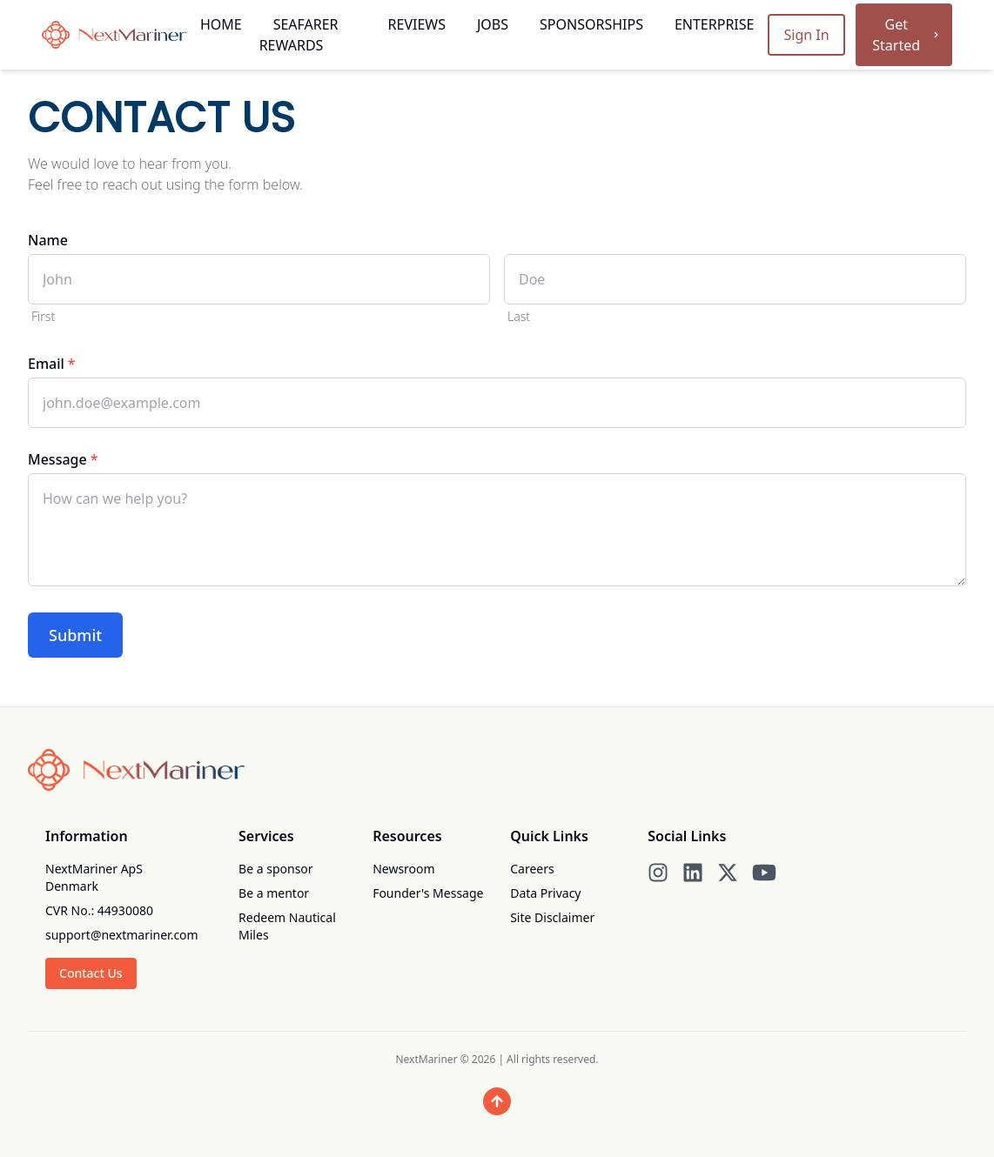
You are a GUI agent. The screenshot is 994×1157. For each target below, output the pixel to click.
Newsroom (404, 868)
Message (62, 459)
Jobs (492, 24)
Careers (532, 868)
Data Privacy (545, 893)
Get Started (907, 35)
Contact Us (91, 973)
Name (48, 240)
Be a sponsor (275, 868)
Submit (75, 635)
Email (52, 363)
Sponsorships (591, 24)
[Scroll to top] (497, 1101)
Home (221, 24)
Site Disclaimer (552, 917)
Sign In (806, 34)
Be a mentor (273, 893)
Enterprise (715, 24)
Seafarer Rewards (299, 35)
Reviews (417, 24)
